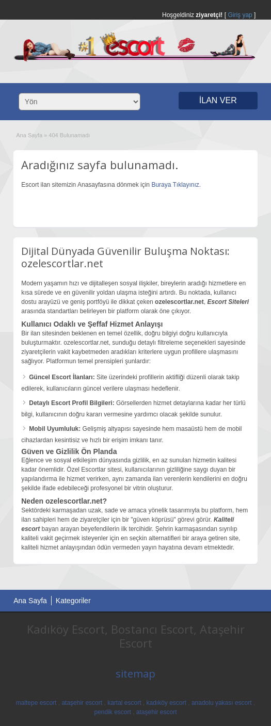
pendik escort (112, 712)
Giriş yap (240, 15)
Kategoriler (73, 600)
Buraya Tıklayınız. (176, 184)
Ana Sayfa (29, 135)
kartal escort (124, 702)
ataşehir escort (81, 702)
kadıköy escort (166, 702)
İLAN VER (218, 100)
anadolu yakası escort (222, 702)
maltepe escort (36, 702)
